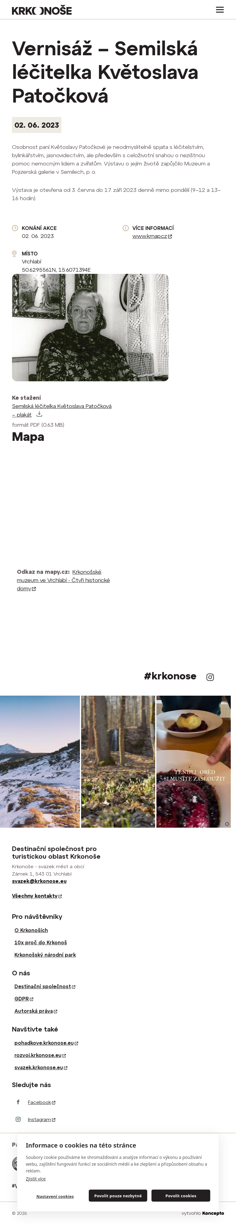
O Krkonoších (31, 930)
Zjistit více (36, 1179)
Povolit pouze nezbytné (118, 1196)
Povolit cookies (180, 1196)
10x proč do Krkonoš (40, 942)
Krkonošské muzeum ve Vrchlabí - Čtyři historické (63, 580)
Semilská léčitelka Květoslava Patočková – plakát (62, 410)
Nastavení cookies (55, 1196)
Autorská (35, 1011)
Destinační (44, 986)
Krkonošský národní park (45, 955)
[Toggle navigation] (218, 9)
